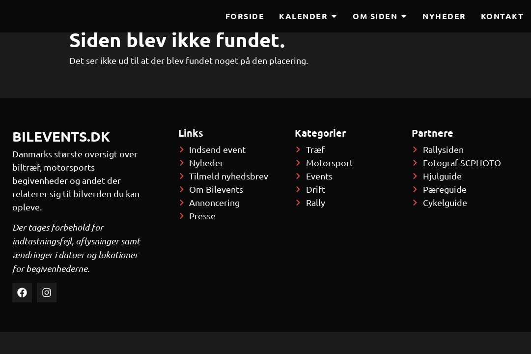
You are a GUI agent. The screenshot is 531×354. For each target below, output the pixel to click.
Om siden (380, 16)
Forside (245, 16)
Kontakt (502, 16)
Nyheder (444, 16)
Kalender (308, 16)
